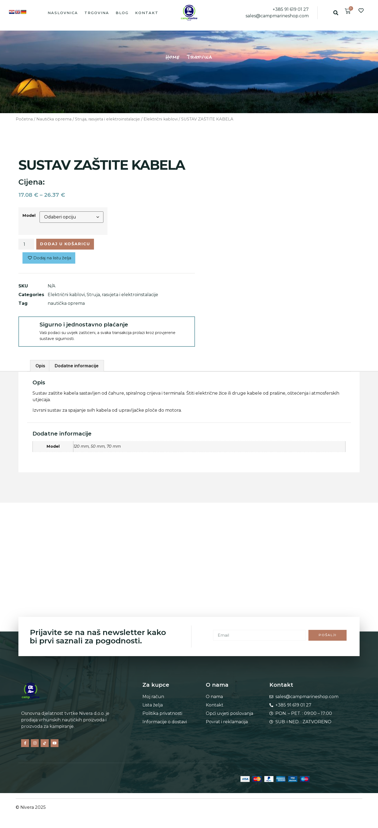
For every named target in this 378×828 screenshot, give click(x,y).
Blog (122, 13)
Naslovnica (63, 13)
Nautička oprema (53, 119)
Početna (24, 119)
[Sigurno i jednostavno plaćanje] (28, 328)
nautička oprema (66, 304)
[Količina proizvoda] (26, 245)
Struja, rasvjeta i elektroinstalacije (107, 119)
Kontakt (146, 13)
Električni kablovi (161, 119)
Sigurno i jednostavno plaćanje (84, 326)
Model (28, 215)
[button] (335, 12)
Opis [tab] (40, 367)
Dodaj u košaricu (69, 244)
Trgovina (96, 13)
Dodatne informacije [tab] (77, 367)
